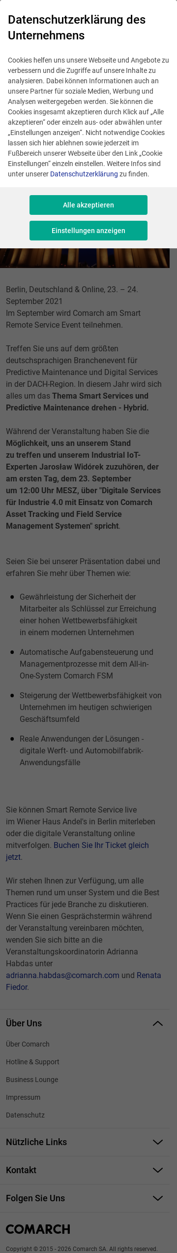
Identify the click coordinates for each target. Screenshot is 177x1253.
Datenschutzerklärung (84, 174)
